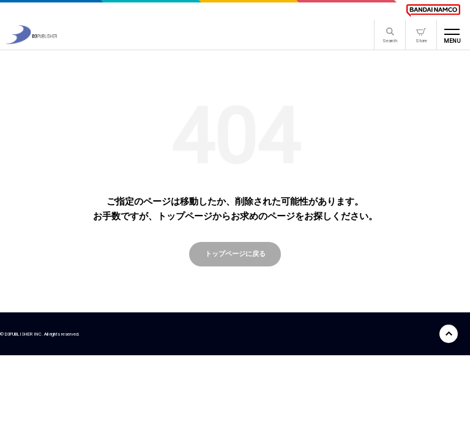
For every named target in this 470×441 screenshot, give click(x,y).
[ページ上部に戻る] (448, 334)
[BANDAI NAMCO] (433, 10)
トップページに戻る (235, 253)
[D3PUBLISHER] (31, 41)
